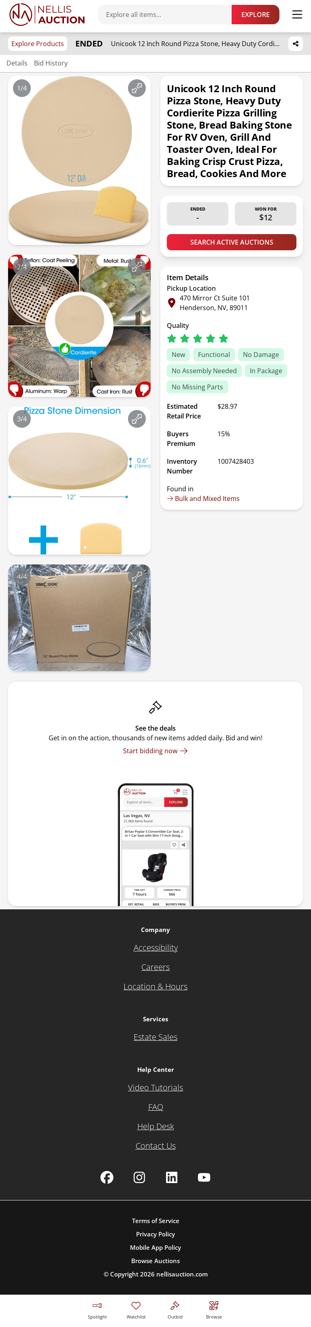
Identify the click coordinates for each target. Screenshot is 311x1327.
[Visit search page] (214, 1309)
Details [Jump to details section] (17, 63)
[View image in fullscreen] (137, 88)
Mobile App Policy (155, 1247)
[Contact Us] (156, 1146)
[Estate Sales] (155, 1037)
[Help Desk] (155, 1126)
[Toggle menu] (297, 14)
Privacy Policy (155, 1234)
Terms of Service (155, 1221)
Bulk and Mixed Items (203, 498)
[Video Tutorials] (155, 1087)
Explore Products (37, 43)
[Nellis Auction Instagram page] (139, 1177)
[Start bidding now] (155, 751)
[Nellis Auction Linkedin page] (171, 1177)
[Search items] (169, 14)
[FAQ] (155, 1107)
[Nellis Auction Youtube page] (204, 1177)
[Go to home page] (47, 14)
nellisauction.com (182, 1274)
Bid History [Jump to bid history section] (51, 63)
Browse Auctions (155, 1261)
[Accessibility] (156, 947)
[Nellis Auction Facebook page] (106, 1177)
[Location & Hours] (155, 986)
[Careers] (155, 967)
